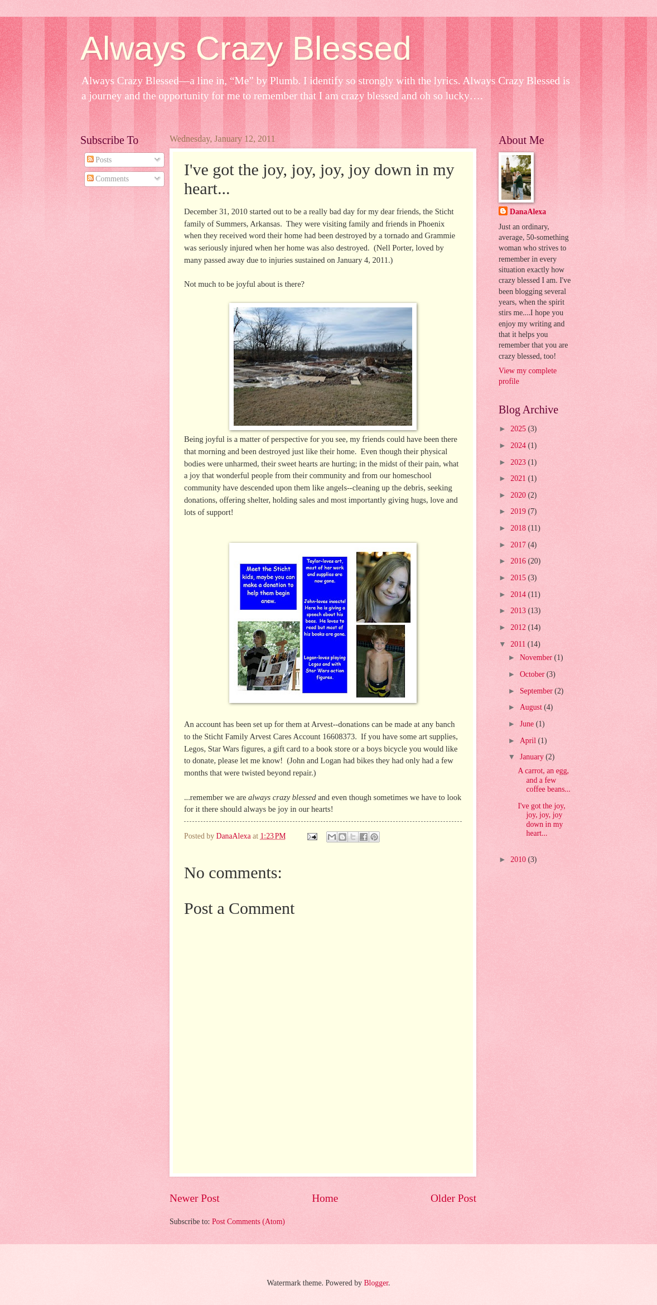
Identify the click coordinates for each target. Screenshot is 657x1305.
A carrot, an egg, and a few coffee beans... (544, 780)
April (529, 740)
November (537, 657)
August (532, 707)
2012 (519, 627)
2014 (519, 594)
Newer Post (195, 1198)
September (537, 691)
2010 (519, 859)
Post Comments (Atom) (248, 1221)
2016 (519, 561)
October (533, 674)
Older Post (453, 1198)
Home (325, 1198)
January (532, 757)
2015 (519, 578)
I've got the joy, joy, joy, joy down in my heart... (541, 820)
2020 (519, 495)
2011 (519, 644)
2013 (519, 610)
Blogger (376, 1283)
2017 (519, 545)
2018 (519, 528)
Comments (108, 179)
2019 (519, 511)
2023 (519, 462)
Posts (99, 160)
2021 (519, 478)
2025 (519, 429)
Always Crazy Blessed (246, 48)
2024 (519, 445)
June (528, 724)
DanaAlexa (528, 212)
